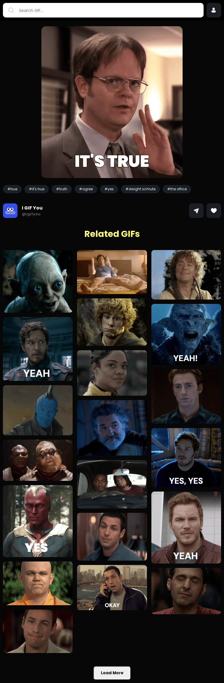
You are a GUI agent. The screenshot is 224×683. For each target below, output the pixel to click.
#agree (86, 188)
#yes (109, 188)
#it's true (36, 188)
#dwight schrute (140, 188)
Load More (112, 673)
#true (12, 188)
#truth (61, 188)
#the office (177, 188)
